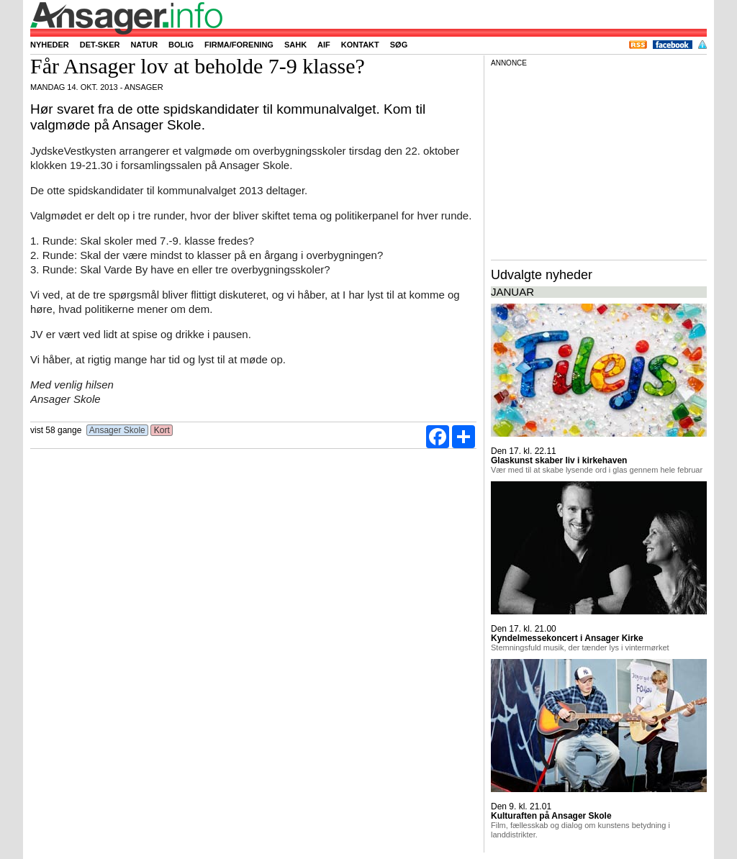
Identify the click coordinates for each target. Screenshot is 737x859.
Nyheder (49, 44)
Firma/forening (238, 44)
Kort (161, 430)
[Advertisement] (599, 161)
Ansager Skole (117, 430)
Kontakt (360, 44)
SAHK (295, 44)
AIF (323, 44)
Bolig (181, 44)
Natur (144, 44)
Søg (398, 44)
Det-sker (100, 44)
